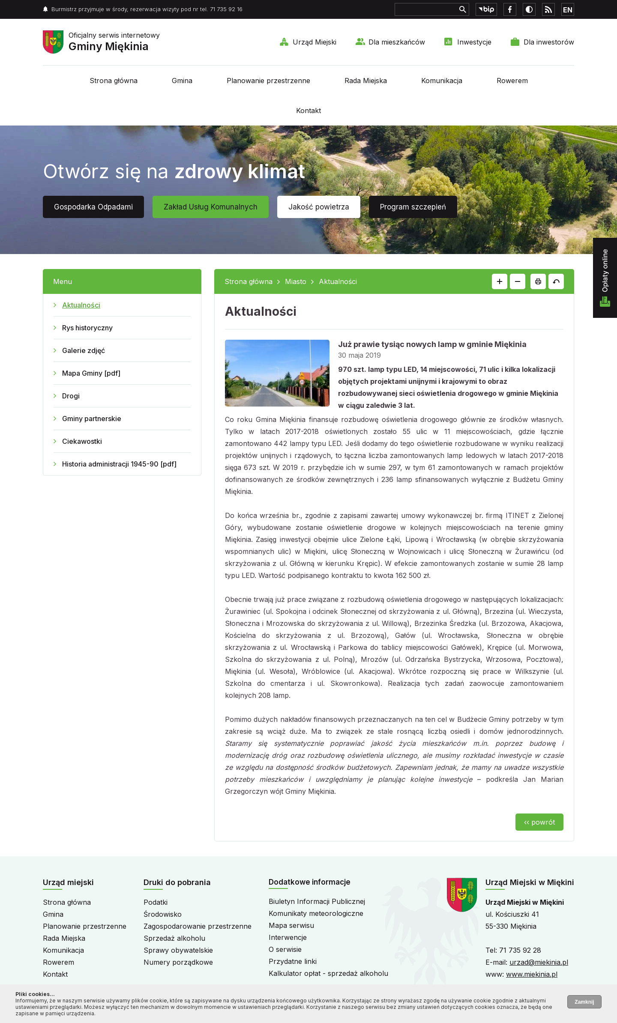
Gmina (182, 80)
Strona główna (114, 80)
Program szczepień (413, 207)
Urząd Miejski (314, 42)
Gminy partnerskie (91, 418)
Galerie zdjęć (83, 350)
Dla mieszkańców (396, 42)
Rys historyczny (87, 327)
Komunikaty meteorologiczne (316, 913)
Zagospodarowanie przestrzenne (198, 926)
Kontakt (308, 110)
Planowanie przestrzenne (268, 80)
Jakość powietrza (318, 207)
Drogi (71, 396)
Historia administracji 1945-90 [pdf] (119, 464)
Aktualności (81, 305)
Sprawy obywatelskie (178, 950)
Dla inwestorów (549, 42)
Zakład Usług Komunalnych (211, 207)
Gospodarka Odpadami (93, 207)
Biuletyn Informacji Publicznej (317, 901)
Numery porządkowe (178, 962)
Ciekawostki (82, 441)
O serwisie (285, 949)
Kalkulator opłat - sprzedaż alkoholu (328, 973)
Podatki (156, 902)
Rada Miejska (365, 80)
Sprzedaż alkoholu (174, 938)
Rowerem (512, 80)
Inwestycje (474, 42)
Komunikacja (441, 80)
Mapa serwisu (291, 925)
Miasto (295, 281)
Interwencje (288, 937)
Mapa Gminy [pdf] (91, 373)
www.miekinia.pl (531, 974)
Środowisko (163, 914)
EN (567, 10)
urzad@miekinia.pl (538, 962)
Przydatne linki (293, 961)
